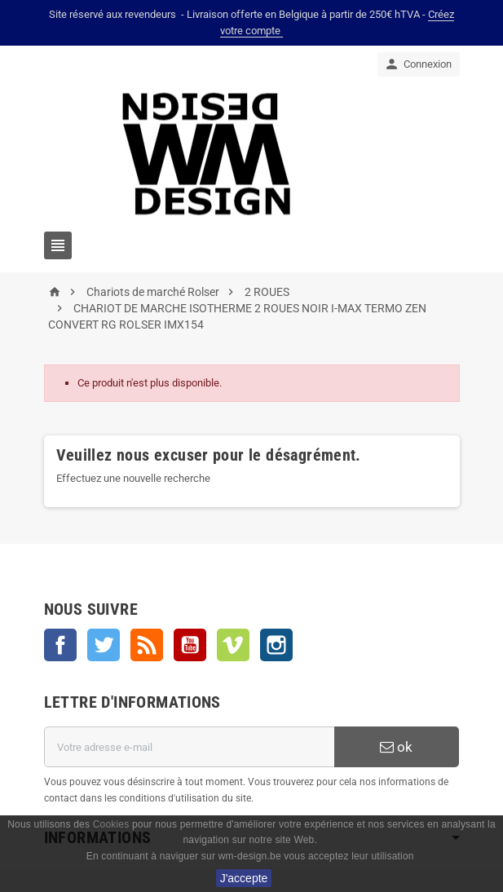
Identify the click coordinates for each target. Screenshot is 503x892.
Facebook (60, 645)
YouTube (190, 645)
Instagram (276, 645)
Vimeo (233, 645)
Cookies (111, 824)
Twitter (103, 645)
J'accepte (244, 878)
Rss (146, 645)
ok (396, 747)
